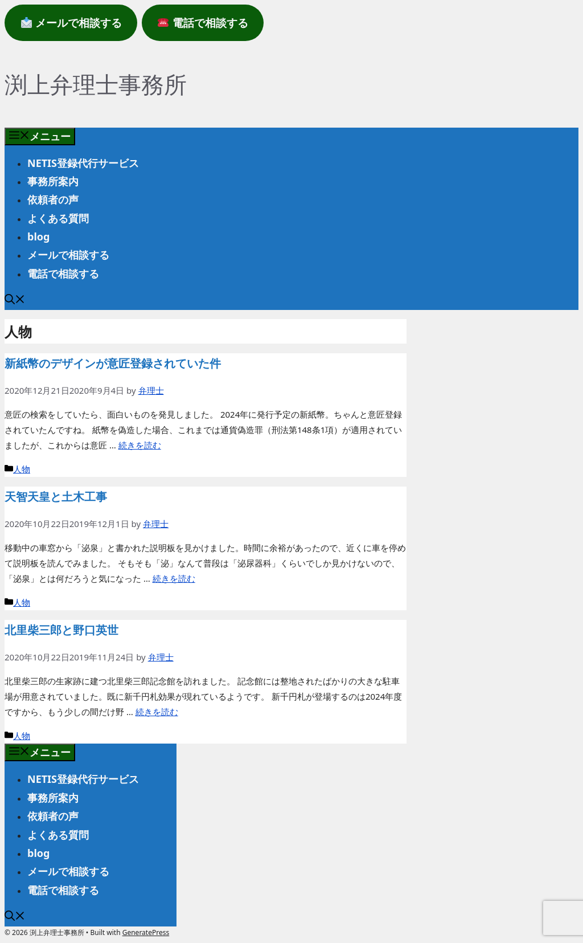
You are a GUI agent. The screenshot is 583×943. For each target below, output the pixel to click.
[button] (15, 300)
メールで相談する (68, 255)
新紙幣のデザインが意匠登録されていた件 (113, 363)
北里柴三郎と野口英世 (61, 630)
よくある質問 (58, 218)
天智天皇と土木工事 (56, 496)
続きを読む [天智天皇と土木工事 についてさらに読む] (174, 578)
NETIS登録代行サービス (83, 163)
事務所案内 (53, 181)
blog (38, 236)
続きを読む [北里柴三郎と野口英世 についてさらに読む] (157, 711)
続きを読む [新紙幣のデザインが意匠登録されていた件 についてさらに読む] (139, 445)
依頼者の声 (53, 199)
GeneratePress (145, 932)
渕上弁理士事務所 (96, 84)
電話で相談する (63, 273)
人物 (21, 469)
